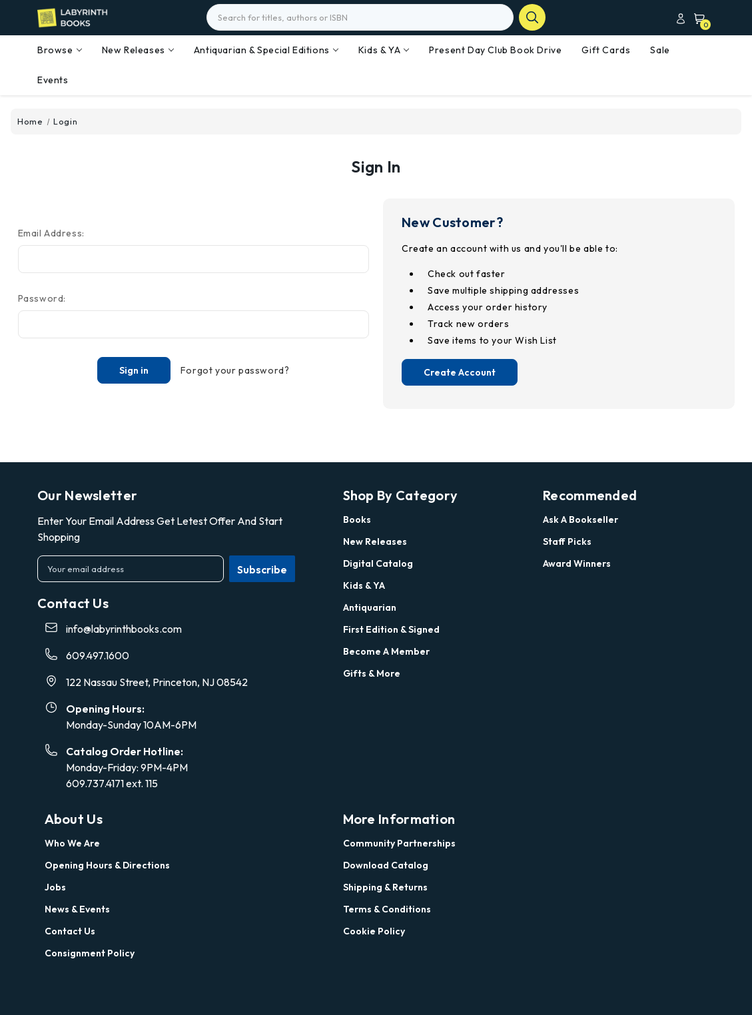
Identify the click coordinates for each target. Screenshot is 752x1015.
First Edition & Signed (391, 629)
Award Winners (577, 563)
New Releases (138, 50)
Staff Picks (567, 541)
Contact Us (70, 931)
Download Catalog (385, 865)
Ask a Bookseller (580, 519)
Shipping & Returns (385, 887)
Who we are (72, 843)
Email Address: (51, 233)
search (532, 17)
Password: (42, 298)
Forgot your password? (235, 370)
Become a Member (386, 651)
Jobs (55, 887)
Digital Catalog (378, 563)
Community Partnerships (399, 843)
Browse (59, 50)
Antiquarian (369, 607)
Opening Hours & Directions (107, 865)
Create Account (460, 372)
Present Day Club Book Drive (495, 50)
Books (357, 519)
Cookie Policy (374, 931)
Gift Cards (605, 50)
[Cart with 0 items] (697, 18)
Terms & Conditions (387, 909)
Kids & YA (383, 50)
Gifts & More (371, 673)
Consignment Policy (90, 953)
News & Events (77, 909)
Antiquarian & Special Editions (266, 50)
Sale (659, 50)
